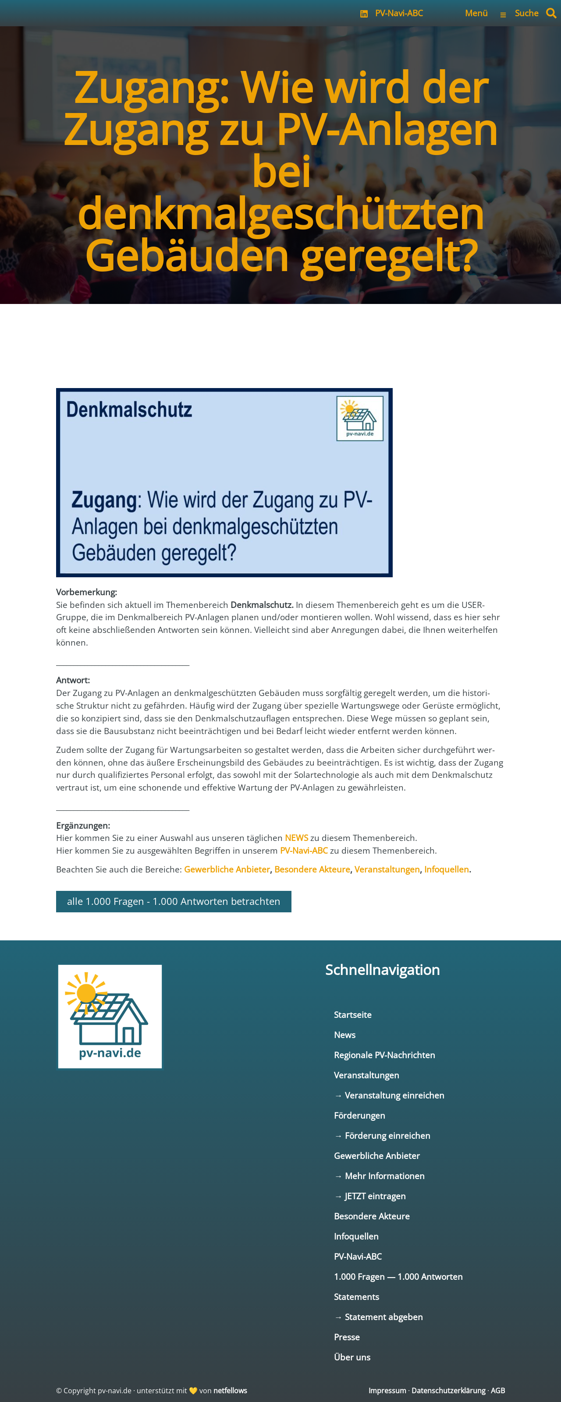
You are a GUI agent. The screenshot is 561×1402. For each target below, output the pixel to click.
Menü (476, 13)
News (344, 1035)
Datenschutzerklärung (449, 1390)
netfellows (230, 1390)
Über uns (352, 1357)
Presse (347, 1337)
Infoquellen (356, 1236)
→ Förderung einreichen (382, 1135)
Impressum (387, 1390)
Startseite (353, 1015)
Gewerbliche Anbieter (377, 1156)
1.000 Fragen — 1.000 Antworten (398, 1276)
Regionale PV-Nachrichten (384, 1055)
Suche (527, 13)
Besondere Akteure (372, 1216)
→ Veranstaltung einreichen (389, 1095)
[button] (551, 13)
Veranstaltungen (366, 1075)
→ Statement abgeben (378, 1317)
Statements (356, 1297)
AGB (498, 1390)
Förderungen (359, 1115)
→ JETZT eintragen (369, 1196)
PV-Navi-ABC (399, 13)
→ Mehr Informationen (379, 1176)
